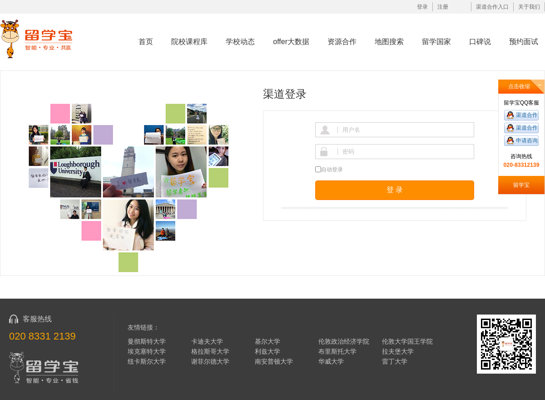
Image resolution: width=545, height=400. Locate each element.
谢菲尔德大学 (210, 361)
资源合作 (342, 41)
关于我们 (529, 7)
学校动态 (240, 41)
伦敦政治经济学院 (343, 341)
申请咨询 (527, 140)
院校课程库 (189, 41)
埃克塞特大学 (147, 351)
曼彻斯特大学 (147, 341)
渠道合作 (527, 115)
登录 (422, 7)
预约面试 (523, 41)
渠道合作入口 (492, 7)
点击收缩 (519, 86)
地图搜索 (389, 41)
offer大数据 (291, 41)
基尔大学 (267, 341)
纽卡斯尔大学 (147, 361)
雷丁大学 (394, 361)
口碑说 (480, 41)
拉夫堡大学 (398, 351)
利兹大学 (267, 351)
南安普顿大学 (274, 361)
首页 (146, 41)
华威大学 (331, 361)
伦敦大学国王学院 (407, 341)
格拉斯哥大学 (210, 351)
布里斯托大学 (337, 351)
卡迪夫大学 (207, 341)
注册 (442, 7)
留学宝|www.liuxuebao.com (42, 38)
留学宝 (521, 185)
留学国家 (436, 41)
